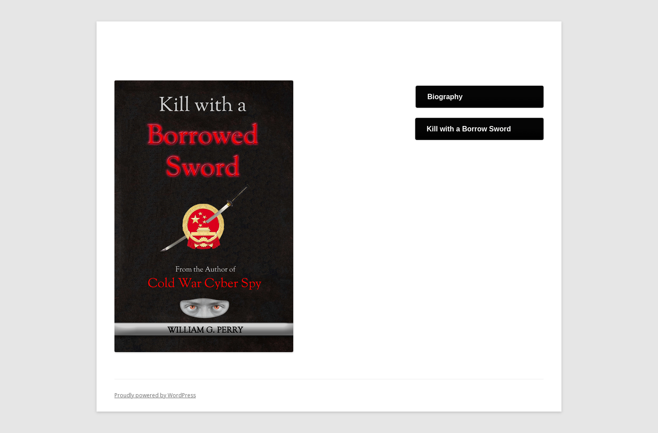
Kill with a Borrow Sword (469, 129)
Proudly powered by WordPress (155, 395)
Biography (445, 97)
